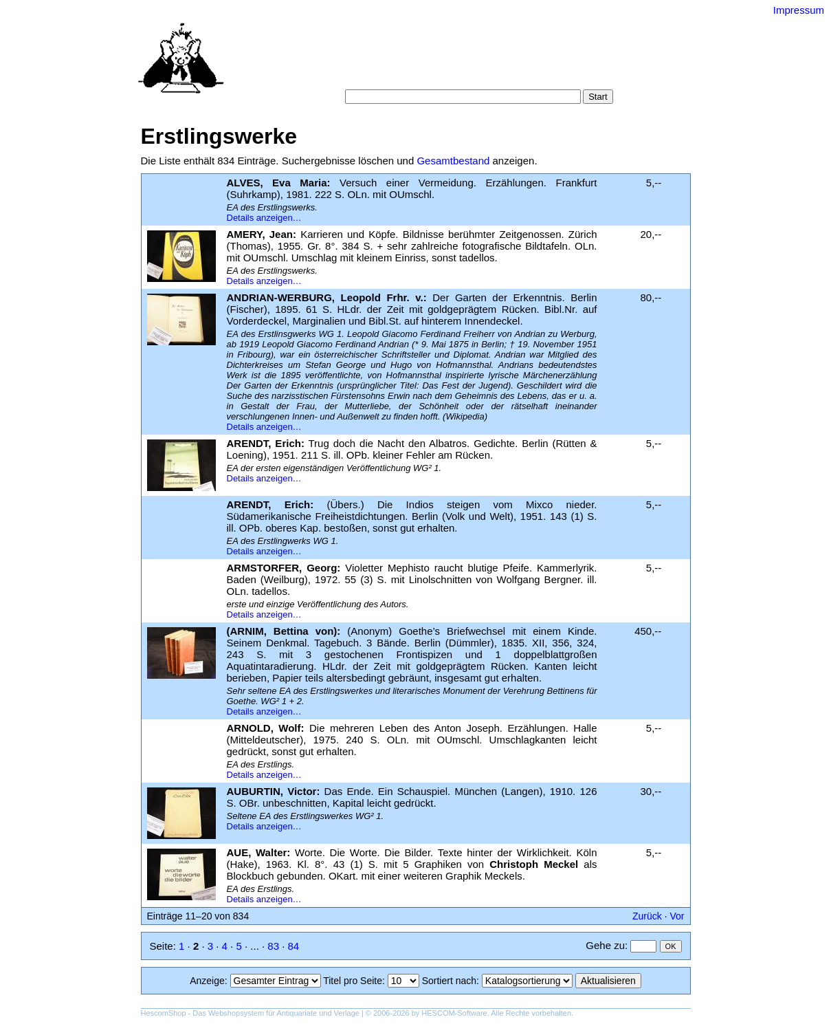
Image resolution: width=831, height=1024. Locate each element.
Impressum (798, 10)
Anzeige (207, 980)
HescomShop (163, 1013)
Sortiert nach (449, 980)
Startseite (340, 61)
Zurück (647, 916)
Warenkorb (386, 75)
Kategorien (433, 61)
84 (294, 946)
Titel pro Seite (352, 980)
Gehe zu (605, 945)
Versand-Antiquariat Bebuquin (463, 31)
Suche (385, 61)
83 (273, 946)
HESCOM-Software (454, 1013)
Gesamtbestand (453, 160)
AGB (430, 75)
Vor (676, 916)
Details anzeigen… (264, 218)
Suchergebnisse (572, 61)
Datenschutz (478, 75)
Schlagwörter (497, 61)
